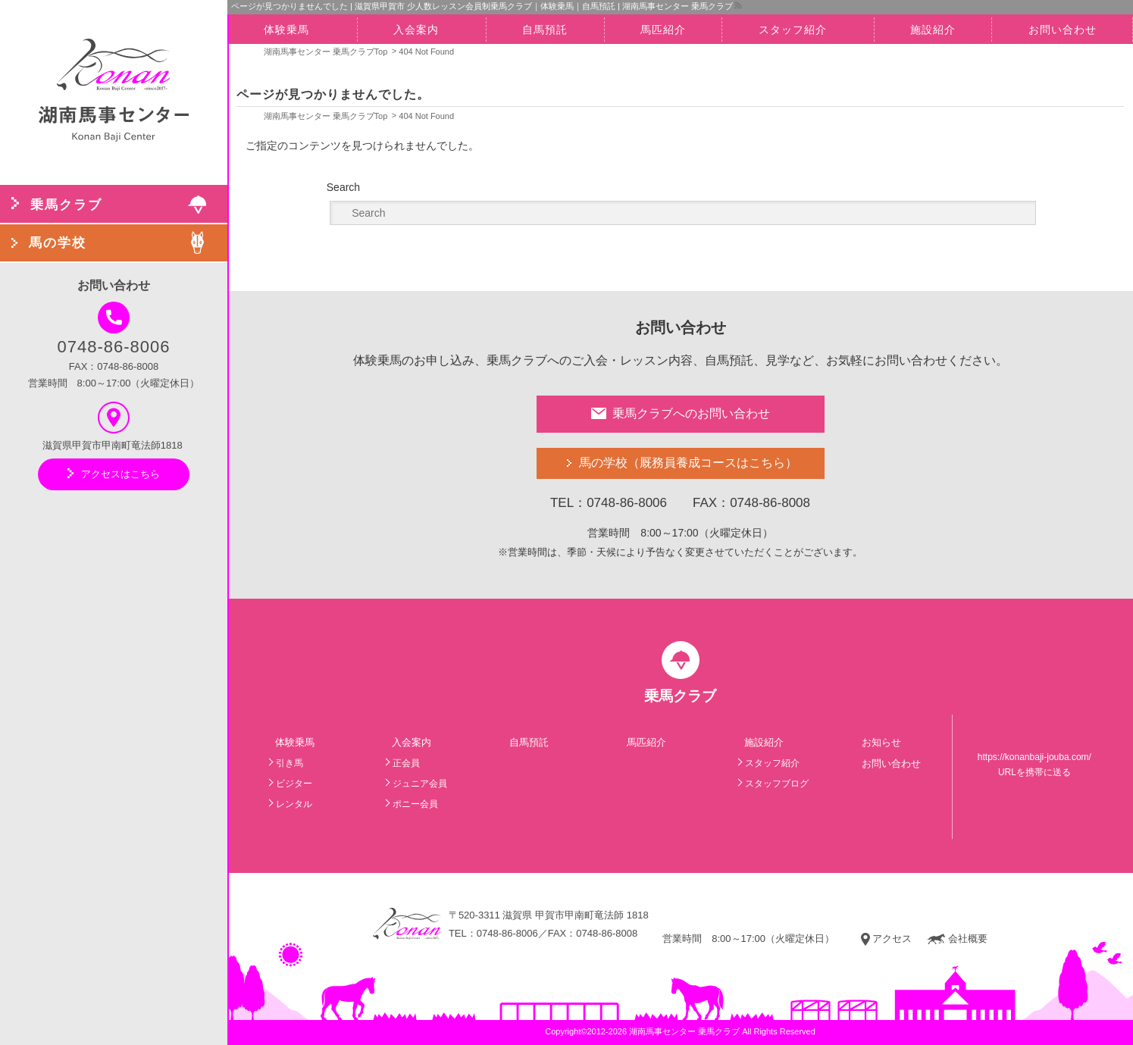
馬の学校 (688, 463)
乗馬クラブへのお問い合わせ (680, 413)
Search (343, 187)
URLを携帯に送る (1034, 772)
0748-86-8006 (113, 329)
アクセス (886, 939)
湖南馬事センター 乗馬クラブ (684, 1031)
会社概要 (957, 939)
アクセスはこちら (113, 474)
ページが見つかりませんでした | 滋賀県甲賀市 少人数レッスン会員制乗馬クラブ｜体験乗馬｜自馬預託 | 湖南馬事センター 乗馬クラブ (482, 6)
